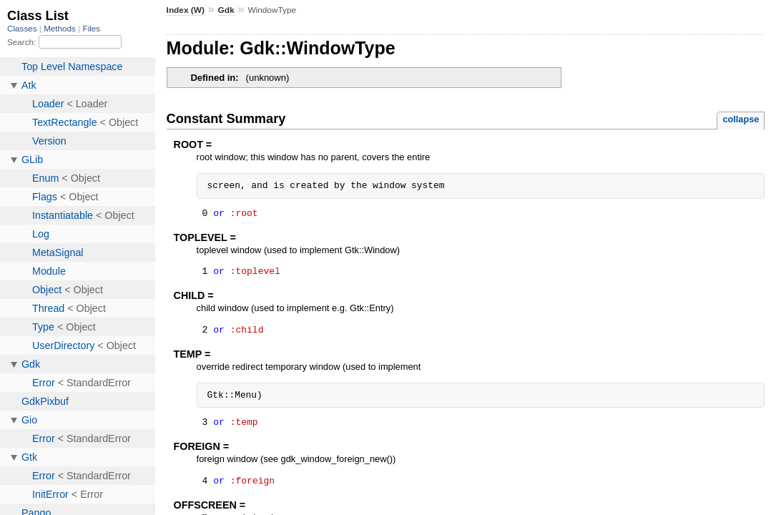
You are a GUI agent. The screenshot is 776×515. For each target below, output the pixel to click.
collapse (740, 119)
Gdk (226, 10)
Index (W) (186, 10)
